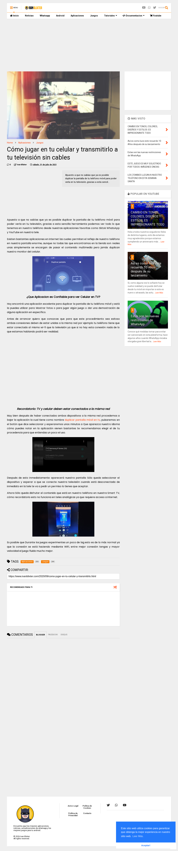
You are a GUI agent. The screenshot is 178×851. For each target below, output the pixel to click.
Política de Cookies (87, 807)
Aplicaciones (77, 15)
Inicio (14, 15)
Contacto (87, 813)
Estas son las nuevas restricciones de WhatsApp (145, 320)
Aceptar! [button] (145, 845)
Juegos (94, 15)
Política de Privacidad (73, 814)
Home (10, 142)
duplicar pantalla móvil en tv (82, 420)
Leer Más (159, 293)
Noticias (29, 15)
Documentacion (134, 15)
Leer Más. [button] (137, 836)
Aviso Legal (73, 806)
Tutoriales (110, 15)
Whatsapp (45, 15)
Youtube (155, 15)
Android (60, 15)
